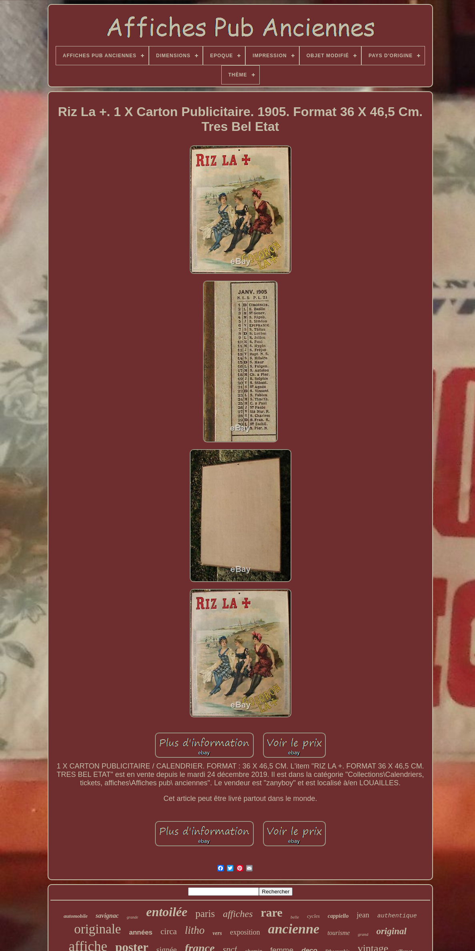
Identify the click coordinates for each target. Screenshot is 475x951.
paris (205, 913)
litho (195, 930)
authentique (397, 916)
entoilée (166, 912)
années (140, 932)
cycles (313, 916)
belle (295, 917)
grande (132, 917)
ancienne (293, 928)
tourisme (338, 932)
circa (168, 931)
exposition (245, 932)
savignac (107, 915)
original (391, 931)
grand (363, 934)
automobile (76, 916)
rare (272, 912)
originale (97, 929)
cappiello (338, 916)
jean (363, 915)
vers (217, 933)
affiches (238, 914)
